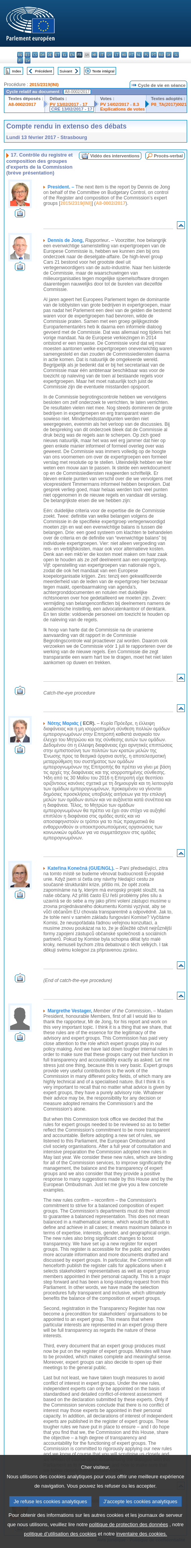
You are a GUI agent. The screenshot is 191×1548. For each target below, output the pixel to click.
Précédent (43, 71)
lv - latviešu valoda (109, 55)
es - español (27, 55)
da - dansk (42, 55)
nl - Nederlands (139, 55)
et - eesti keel (57, 55)
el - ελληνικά (65, 55)
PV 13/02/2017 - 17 (68, 104)
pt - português (154, 55)
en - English (72, 55)
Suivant (66, 71)
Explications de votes (122, 109)
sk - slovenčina (168, 55)
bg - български (20, 55)
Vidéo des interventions (114, 155)
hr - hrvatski (94, 55)
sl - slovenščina (176, 55)
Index (16, 71)
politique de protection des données (128, 1539)
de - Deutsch (50, 55)
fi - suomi (20, 60)
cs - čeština (35, 55)
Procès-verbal (168, 155)
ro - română (161, 55)
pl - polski (146, 55)
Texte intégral (103, 71)
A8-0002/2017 (22, 104)
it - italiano (102, 55)
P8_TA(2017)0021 (169, 104)
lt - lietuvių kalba (117, 55)
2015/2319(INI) (44, 84)
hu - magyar (124, 55)
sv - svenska (27, 60)
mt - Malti (131, 55)
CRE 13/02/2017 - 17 (71, 109)
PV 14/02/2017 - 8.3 (119, 104)
